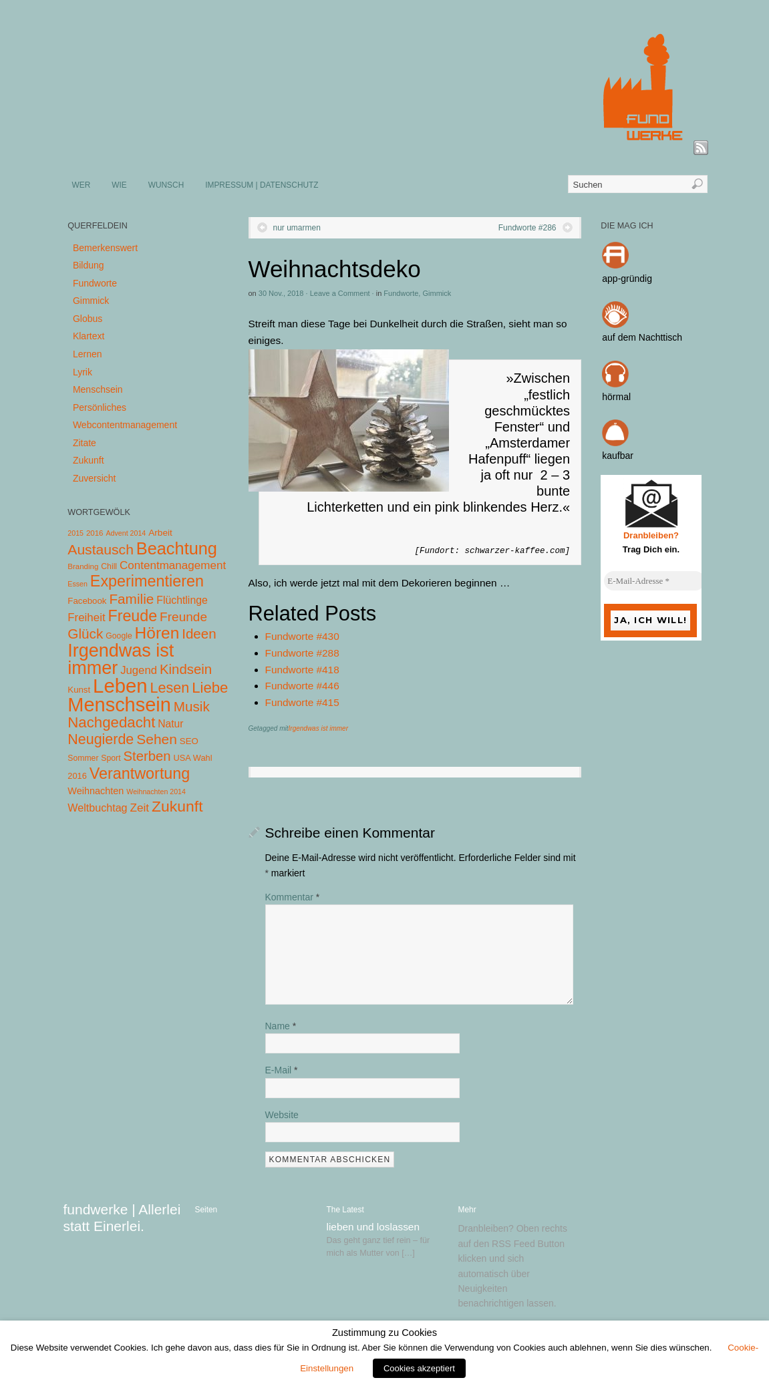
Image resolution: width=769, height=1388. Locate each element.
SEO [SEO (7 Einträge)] (189, 741)
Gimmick (436, 293)
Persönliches (99, 407)
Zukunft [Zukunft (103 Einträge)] (177, 806)
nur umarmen (297, 227)
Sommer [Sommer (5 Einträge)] (82, 758)
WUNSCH (166, 185)
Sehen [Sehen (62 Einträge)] (156, 739)
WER (81, 185)
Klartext (88, 336)
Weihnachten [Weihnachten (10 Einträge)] (95, 791)
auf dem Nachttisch (642, 337)
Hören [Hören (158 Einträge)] (157, 633)
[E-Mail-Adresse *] (654, 581)
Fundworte (400, 293)
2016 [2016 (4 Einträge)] (95, 533)
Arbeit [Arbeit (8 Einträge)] (160, 533)
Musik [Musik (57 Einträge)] (192, 706)
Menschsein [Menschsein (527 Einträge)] (119, 704)
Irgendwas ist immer (318, 728)
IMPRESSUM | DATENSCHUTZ (261, 185)
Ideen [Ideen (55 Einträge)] (199, 633)
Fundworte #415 (302, 702)
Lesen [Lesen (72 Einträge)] (170, 687)
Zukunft (88, 460)
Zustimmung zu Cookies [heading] (384, 1332)
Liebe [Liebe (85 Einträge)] (210, 687)
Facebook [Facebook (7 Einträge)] (86, 601)
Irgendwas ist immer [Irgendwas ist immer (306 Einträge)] (120, 659)
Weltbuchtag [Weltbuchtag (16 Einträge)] (97, 808)
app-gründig (627, 278)
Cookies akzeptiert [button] (419, 1368)
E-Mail (281, 1070)
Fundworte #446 (302, 685)
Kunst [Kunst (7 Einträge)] (78, 690)
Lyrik (82, 372)
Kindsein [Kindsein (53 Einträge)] (186, 669)
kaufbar (617, 455)
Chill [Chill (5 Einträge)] (109, 566)
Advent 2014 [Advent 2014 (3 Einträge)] (126, 533)
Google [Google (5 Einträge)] (119, 636)
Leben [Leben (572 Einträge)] (120, 686)
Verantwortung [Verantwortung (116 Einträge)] (140, 773)
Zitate (84, 443)
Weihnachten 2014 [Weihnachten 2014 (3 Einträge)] (156, 792)
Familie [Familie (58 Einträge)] (131, 598)
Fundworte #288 (302, 653)
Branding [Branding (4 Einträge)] (82, 566)
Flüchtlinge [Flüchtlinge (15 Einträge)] (182, 600)
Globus (87, 318)
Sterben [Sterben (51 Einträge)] (146, 756)
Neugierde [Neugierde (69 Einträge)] (100, 739)
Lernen (87, 354)
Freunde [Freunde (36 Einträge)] (183, 617)
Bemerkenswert (105, 247)
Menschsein (98, 389)
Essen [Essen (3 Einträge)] (77, 584)
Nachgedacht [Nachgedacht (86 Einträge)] (111, 722)
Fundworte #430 (302, 636)
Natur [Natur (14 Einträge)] (170, 723)
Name (281, 1026)
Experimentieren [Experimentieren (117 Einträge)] (147, 581)
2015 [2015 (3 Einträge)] (75, 533)
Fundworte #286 (527, 227)
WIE (119, 185)
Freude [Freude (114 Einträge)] (132, 616)
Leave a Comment (340, 293)
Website (282, 1114)
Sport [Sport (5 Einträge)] (110, 758)
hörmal (616, 396)
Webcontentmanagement (125, 424)
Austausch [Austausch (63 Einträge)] (100, 549)
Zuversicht (94, 478)
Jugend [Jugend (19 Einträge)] (138, 670)
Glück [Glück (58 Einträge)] (85, 633)
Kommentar (292, 897)
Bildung (88, 265)
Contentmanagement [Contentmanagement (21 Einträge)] (173, 565)
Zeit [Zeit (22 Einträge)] (139, 807)
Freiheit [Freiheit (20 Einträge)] (86, 617)
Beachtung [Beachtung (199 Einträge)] (176, 548)
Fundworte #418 (302, 669)
